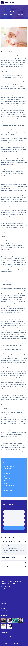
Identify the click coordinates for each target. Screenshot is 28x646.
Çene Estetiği (6, 488)
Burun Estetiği (7, 471)
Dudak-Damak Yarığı (8, 485)
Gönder (14, 528)
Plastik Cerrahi (13, 14)
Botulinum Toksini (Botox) (9, 466)
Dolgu (5, 483)
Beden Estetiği (4, 610)
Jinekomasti (3, 606)
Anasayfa (6, 14)
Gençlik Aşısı (6, 493)
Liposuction (6, 478)
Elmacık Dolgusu (7, 490)
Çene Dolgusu (7, 476)
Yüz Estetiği (6, 473)
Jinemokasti (6, 480)
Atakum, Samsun (6, 586)
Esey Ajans (11, 643)
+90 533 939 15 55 (6, 591)
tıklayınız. (21, 636)
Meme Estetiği (7, 468)
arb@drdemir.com (6, 588)
